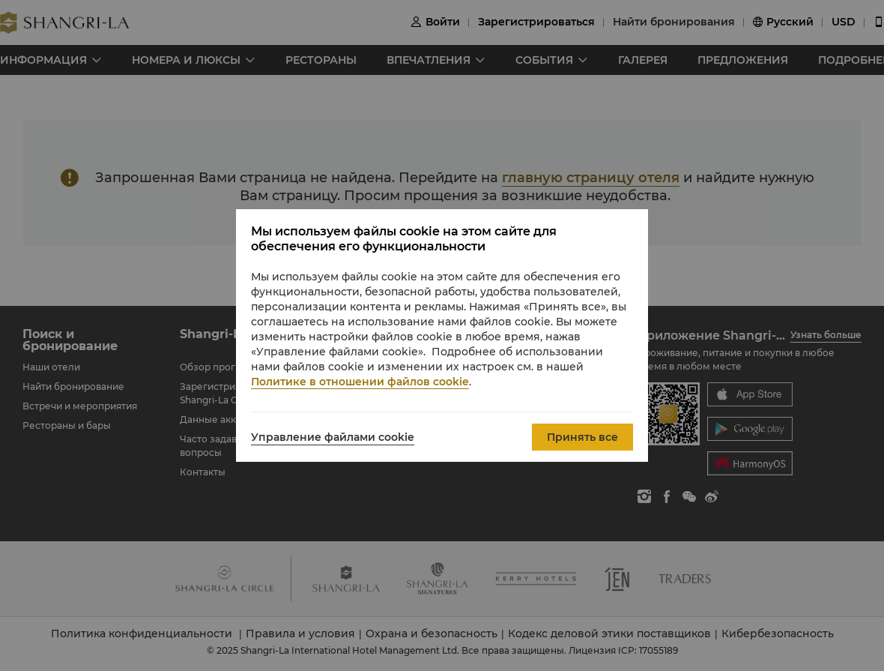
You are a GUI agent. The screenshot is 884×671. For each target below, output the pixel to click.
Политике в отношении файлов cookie (360, 381)
